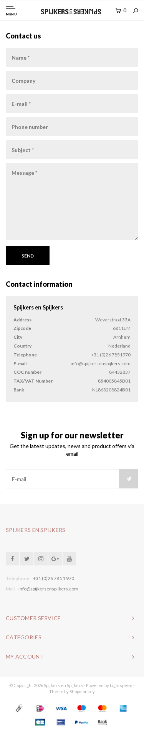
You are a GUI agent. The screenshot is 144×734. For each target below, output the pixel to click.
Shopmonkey (82, 691)
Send (28, 256)
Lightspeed (121, 685)
